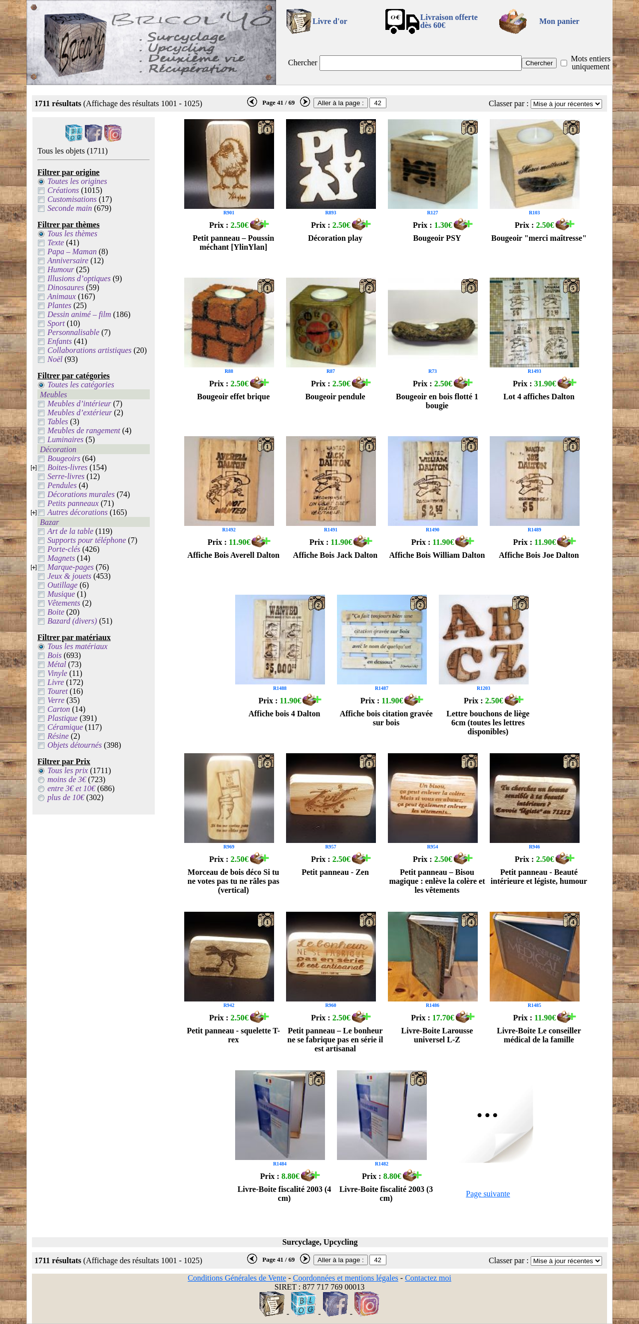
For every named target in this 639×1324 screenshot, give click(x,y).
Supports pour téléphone (86, 540)
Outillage (62, 585)
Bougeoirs (63, 458)
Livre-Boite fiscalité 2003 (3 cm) (386, 1193)
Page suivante (488, 1193)
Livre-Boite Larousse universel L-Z (437, 1035)
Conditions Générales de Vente (237, 1278)
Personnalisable (73, 332)
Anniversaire (67, 260)
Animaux (61, 296)
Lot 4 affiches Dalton (539, 396)
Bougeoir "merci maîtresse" (539, 238)
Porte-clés (63, 549)
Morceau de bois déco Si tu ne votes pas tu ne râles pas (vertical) (233, 881)
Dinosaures (65, 287)
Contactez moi (428, 1278)
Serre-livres (65, 476)
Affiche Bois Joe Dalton (539, 555)
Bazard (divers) (72, 621)
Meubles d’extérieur (79, 412)
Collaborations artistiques (89, 350)
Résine (58, 736)
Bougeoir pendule (335, 396)
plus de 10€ (65, 797)
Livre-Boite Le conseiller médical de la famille (539, 1035)
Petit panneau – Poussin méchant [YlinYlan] (233, 242)
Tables (57, 421)
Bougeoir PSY (437, 238)
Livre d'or (330, 21)
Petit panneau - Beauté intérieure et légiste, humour (539, 876)
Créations (63, 190)
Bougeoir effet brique (233, 396)
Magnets (61, 558)
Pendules (62, 485)
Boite (55, 612)
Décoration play (335, 238)
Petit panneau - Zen (335, 872)
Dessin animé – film (79, 314)
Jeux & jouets (69, 576)
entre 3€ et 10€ (71, 788)
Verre (55, 700)
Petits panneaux (73, 503)
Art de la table (70, 531)
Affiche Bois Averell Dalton (233, 555)
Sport (56, 323)
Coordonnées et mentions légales (345, 1278)
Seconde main (69, 208)
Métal (56, 664)
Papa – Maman (72, 251)
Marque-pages (70, 567)
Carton (58, 709)
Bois (54, 655)
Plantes (59, 305)
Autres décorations (77, 512)
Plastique (62, 718)
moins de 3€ (66, 779)
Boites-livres (67, 467)
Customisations (72, 199)
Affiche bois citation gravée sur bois (385, 718)
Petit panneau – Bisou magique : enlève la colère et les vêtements (437, 881)
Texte (55, 242)
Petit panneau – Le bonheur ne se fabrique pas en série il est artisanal (335, 1039)
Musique (61, 594)
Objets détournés (74, 745)
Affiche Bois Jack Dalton (335, 555)
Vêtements (63, 603)
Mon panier (559, 21)
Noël (54, 359)
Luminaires (65, 439)
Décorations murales (81, 494)
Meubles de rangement (83, 430)
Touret (57, 691)
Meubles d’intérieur (79, 403)
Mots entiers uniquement (591, 62)
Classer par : (509, 103)
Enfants (59, 341)
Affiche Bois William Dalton (437, 555)
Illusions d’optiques (79, 278)
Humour (60, 269)
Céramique (65, 727)
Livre (55, 682)
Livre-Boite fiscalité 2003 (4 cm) (284, 1193)
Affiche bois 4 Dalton (284, 713)
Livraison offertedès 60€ (449, 21)
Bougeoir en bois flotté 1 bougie (437, 401)
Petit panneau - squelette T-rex (233, 1035)
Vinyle (57, 673)
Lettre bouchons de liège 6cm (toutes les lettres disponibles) (487, 722)
